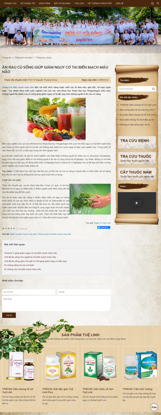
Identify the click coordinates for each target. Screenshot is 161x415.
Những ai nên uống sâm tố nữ (135, 124)
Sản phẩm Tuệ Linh (80, 335)
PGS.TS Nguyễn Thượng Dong (42, 80)
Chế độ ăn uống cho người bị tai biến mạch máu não (30, 257)
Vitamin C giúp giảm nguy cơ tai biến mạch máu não (30, 253)
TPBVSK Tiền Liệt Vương (137, 389)
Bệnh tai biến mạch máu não (23, 234)
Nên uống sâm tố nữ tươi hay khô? (137, 109)
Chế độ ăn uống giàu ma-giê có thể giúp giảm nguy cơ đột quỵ (35, 261)
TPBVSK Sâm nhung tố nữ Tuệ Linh (138, 104)
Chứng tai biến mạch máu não (18, 87)
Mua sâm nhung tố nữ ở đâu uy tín (137, 119)
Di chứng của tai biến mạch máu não (22, 269)
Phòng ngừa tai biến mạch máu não (54, 234)
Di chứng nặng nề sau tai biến (19, 265)
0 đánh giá (21, 229)
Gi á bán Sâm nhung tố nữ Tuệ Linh (137, 114)
